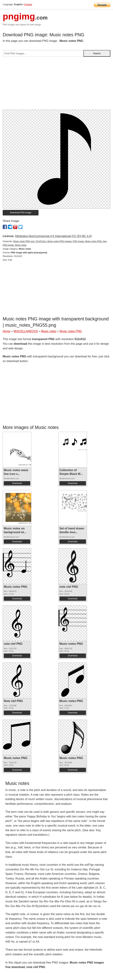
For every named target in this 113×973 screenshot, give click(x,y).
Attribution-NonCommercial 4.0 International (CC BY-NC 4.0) (53, 236)
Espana (28, 4)
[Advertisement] (56, 85)
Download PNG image (20, 212)
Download (17, 483)
